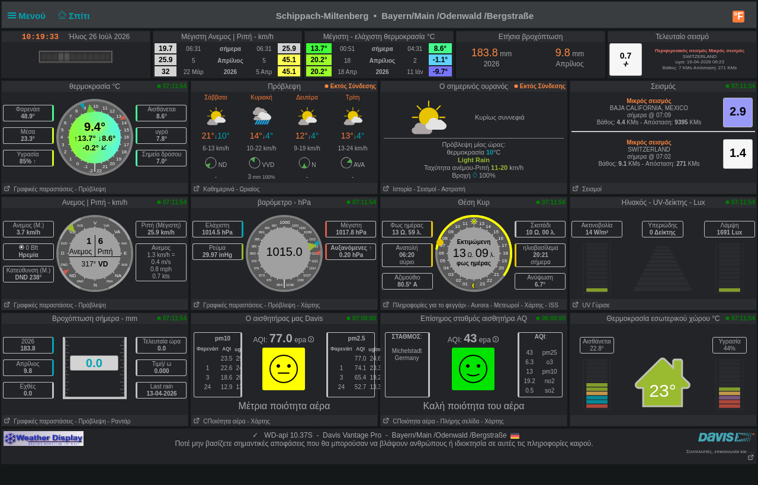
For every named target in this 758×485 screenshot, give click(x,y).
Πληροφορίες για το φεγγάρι (423, 305)
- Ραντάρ (119, 421)
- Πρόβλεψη (90, 189)
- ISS (551, 305)
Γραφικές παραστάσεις (37, 189)
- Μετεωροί (504, 305)
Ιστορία (396, 189)
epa (304, 340)
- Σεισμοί (424, 189)
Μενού (29, 16)
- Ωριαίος (247, 189)
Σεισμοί (586, 189)
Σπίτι (72, 16)
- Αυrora (478, 305)
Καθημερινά (213, 189)
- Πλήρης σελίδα (457, 421)
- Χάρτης (308, 305)
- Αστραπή (451, 189)
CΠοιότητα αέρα (218, 421)
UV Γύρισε (590, 305)
